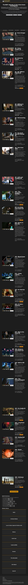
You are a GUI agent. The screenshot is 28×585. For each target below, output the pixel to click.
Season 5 (16, 50)
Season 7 (16, 275)
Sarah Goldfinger (19, 376)
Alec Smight (20, 112)
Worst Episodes (11, 30)
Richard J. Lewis (20, 298)
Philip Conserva (20, 432)
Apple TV (21, 69)
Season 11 (16, 179)
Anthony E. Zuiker (19, 44)
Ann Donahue (19, 202)
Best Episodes (5, 30)
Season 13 (16, 224)
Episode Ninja (10, 580)
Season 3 (16, 194)
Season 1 (16, 257)
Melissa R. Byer (19, 160)
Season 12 (16, 106)
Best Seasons (17, 30)
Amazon (21, 88)
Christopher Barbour (20, 86)
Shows (4, 577)
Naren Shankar (21, 45)
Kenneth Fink (20, 201)
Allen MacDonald (19, 299)
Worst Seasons (23, 30)
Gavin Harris (19, 433)
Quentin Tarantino (20, 43)
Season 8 (16, 409)
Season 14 (16, 60)
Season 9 (16, 291)
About (4, 578)
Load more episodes (14, 491)
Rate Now (11, 39)
